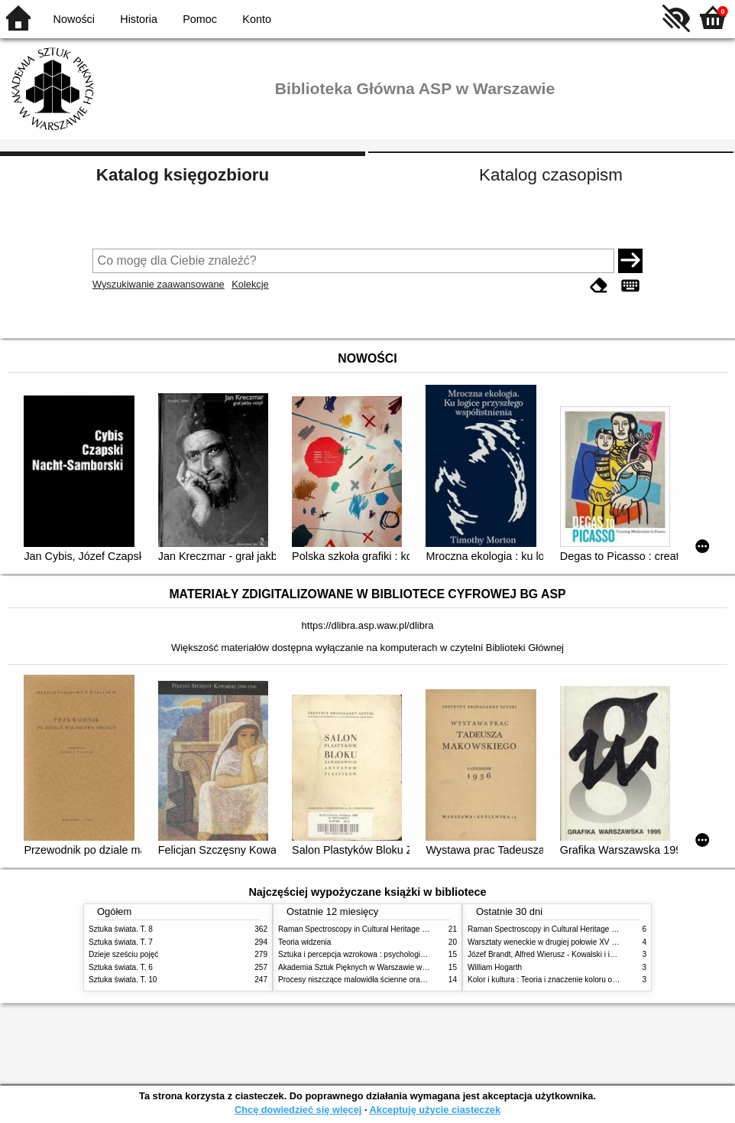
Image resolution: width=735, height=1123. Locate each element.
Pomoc (200, 19)
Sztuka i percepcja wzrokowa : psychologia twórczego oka (377, 954)
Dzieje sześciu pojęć (123, 954)
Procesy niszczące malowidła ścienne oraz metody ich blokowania (391, 979)
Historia (138, 19)
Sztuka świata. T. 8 (121, 929)
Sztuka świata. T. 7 (121, 942)
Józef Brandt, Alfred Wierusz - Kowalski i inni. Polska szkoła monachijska (592, 954)
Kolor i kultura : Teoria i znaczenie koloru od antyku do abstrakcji (577, 979)
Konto (256, 19)
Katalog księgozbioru (182, 174)
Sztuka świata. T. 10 (123, 979)
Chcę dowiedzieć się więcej (298, 1109)
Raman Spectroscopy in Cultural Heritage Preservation (371, 929)
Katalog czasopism (551, 174)
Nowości (74, 19)
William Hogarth (495, 967)
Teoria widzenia (304, 942)
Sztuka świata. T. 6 (121, 967)
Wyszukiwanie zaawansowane (158, 284)
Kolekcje (250, 284)
